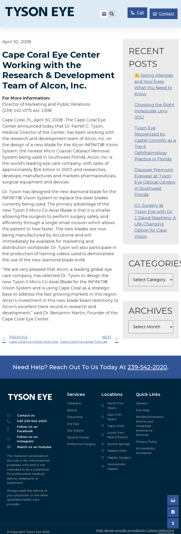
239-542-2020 (147, 367)
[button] (104, 13)
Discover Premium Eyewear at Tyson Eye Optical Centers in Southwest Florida (154, 182)
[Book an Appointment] (173, 500)
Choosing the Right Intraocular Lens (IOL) (154, 111)
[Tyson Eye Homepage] (43, 14)
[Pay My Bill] (173, 523)
